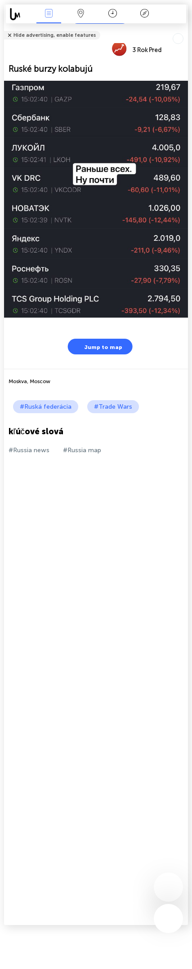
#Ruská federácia (45, 406)
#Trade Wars (113, 406)
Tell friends (184, 29)
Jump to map (97, 346)
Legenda (144, 14)
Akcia (48, 14)
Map (80, 14)
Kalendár (112, 14)
